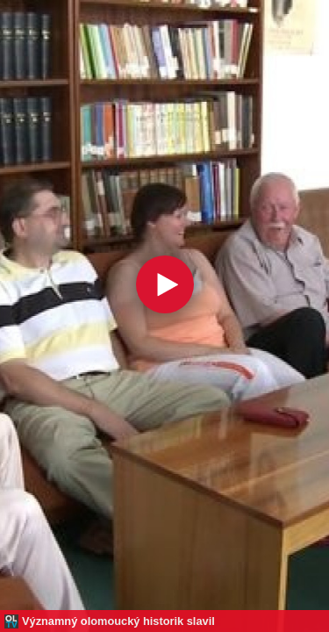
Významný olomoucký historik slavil (118, 621)
